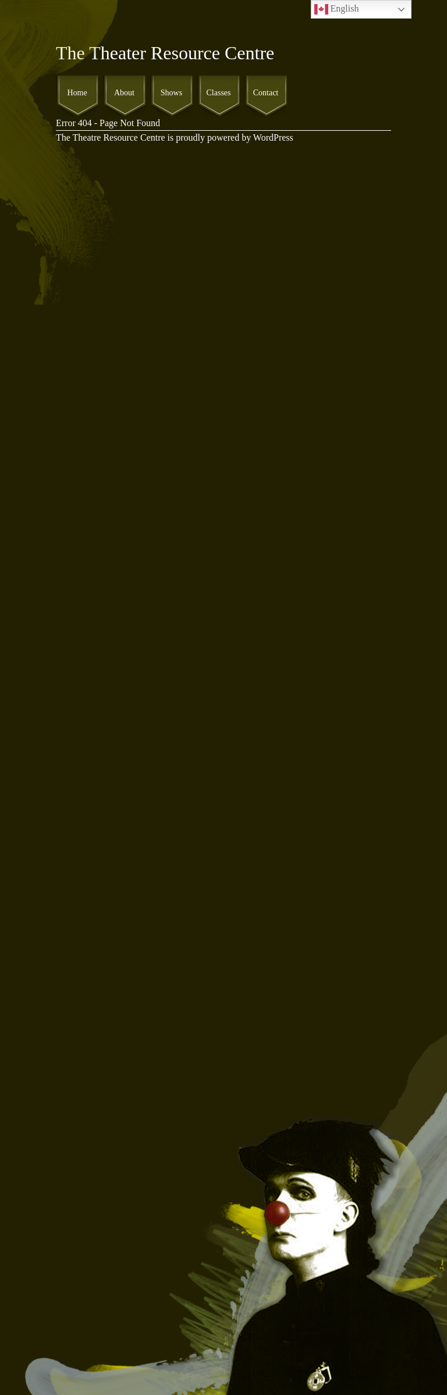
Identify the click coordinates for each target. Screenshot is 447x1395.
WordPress (273, 137)
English (336, 9)
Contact (266, 92)
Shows (171, 92)
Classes (219, 92)
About (124, 92)
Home (77, 92)
